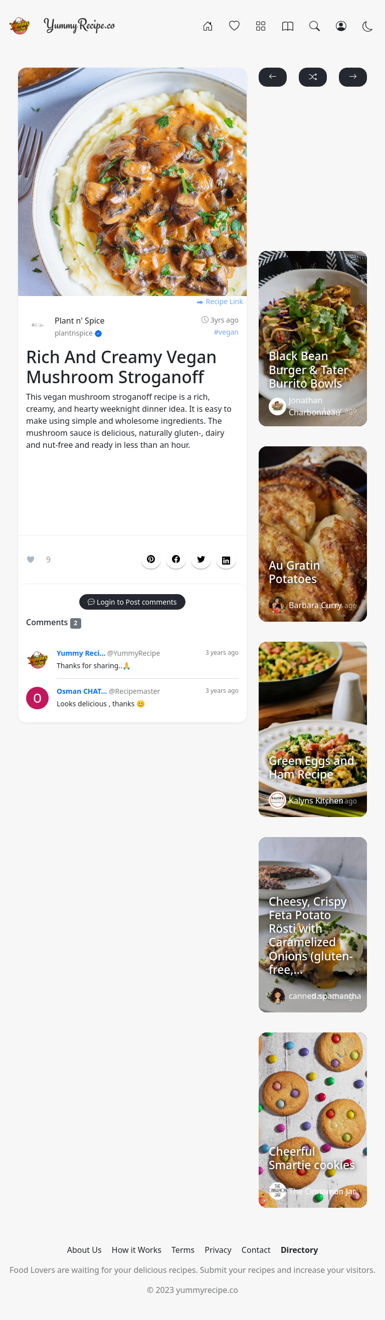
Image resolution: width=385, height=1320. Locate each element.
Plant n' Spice (80, 320)
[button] (176, 560)
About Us (84, 1249)
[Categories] (261, 26)
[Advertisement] (132, 495)
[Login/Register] (341, 26)
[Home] (208, 26)
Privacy (218, 1249)
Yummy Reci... (81, 653)
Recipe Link (219, 301)
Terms (183, 1249)
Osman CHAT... (82, 691)
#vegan (226, 332)
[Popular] (234, 26)
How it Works (136, 1249)
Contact (256, 1249)
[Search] (314, 26)
